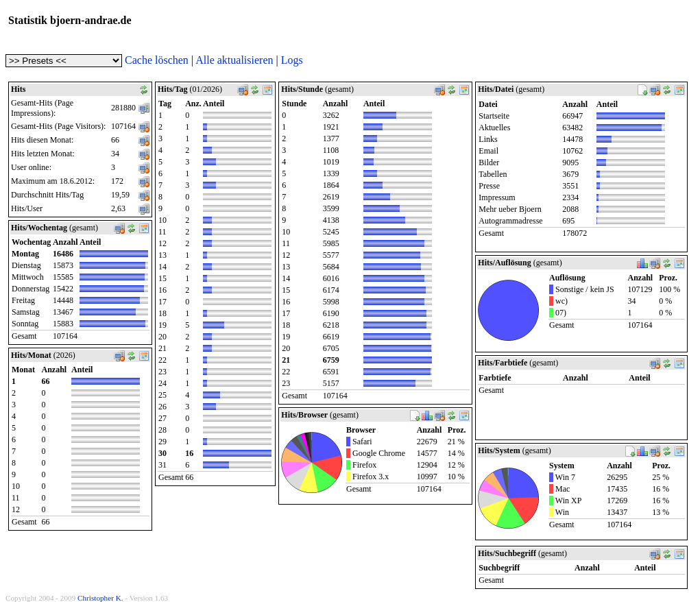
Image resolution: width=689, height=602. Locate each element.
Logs (292, 60)
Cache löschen (157, 60)
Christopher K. (100, 598)
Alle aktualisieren (234, 60)
